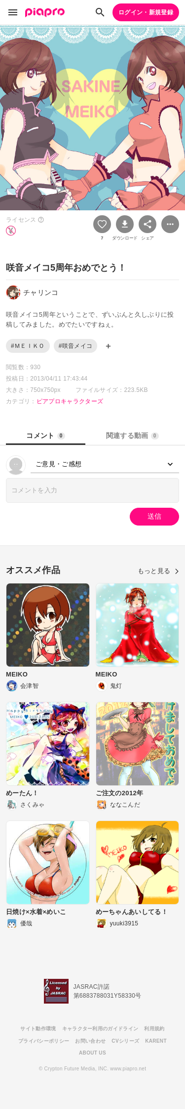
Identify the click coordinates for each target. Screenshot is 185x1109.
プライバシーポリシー (43, 1041)
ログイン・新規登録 (145, 12)
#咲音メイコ (76, 345)
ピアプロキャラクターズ (70, 401)
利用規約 (154, 1028)
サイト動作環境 (38, 1028)
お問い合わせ (90, 1041)
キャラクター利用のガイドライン (100, 1028)
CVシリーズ (125, 1041)
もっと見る (158, 571)
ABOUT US (92, 1053)
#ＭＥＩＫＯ (28, 345)
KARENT (156, 1041)
